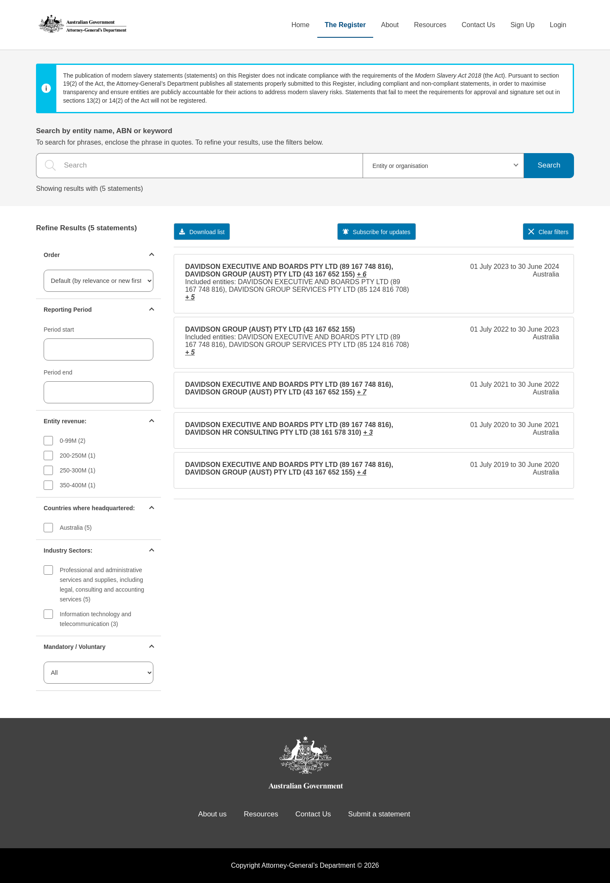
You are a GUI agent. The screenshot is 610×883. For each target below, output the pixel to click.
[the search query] (199, 165)
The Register (345, 24)
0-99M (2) (73, 440)
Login (558, 24)
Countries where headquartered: (89, 508)
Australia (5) (76, 527)
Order (52, 254)
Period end (58, 372)
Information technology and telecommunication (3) (95, 619)
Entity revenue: (65, 421)
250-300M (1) (77, 470)
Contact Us (478, 24)
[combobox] (443, 165)
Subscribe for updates (376, 232)
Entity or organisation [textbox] (400, 165)
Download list (202, 232)
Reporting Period (68, 309)
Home (300, 24)
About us (212, 814)
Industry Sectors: (68, 550)
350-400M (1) (77, 485)
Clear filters (548, 232)
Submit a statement (379, 814)
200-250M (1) (77, 455)
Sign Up (522, 24)
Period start (59, 329)
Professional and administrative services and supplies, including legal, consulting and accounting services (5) (102, 585)
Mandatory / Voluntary (74, 646)
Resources (430, 24)
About (390, 24)
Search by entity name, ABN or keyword (104, 131)
